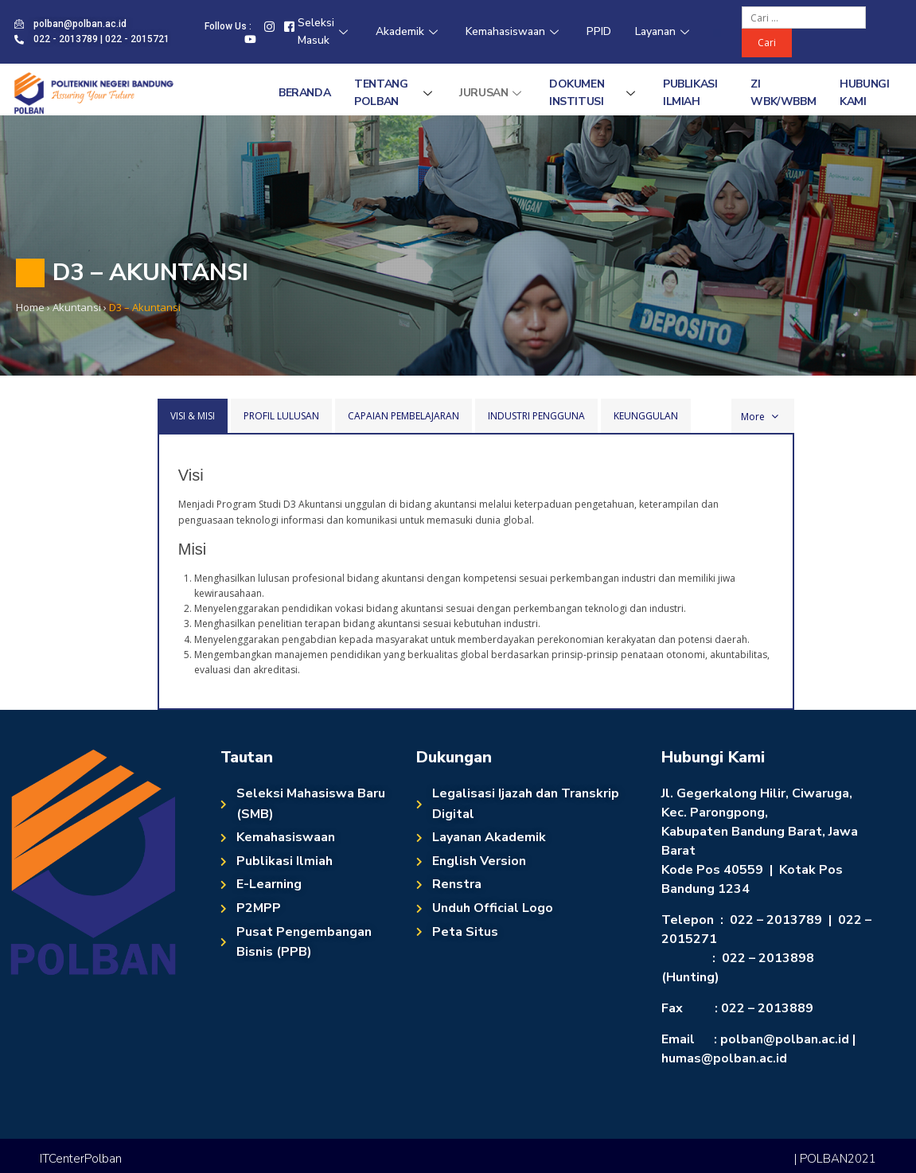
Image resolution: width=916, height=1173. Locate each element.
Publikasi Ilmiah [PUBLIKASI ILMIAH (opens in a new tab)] (690, 92)
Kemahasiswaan (514, 31)
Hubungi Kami (864, 92)
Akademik (409, 31)
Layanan (664, 31)
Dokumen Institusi (594, 92)
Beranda (304, 92)
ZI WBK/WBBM (783, 92)
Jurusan (492, 92)
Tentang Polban (394, 92)
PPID (599, 31)
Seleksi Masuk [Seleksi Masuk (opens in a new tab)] (325, 32)
